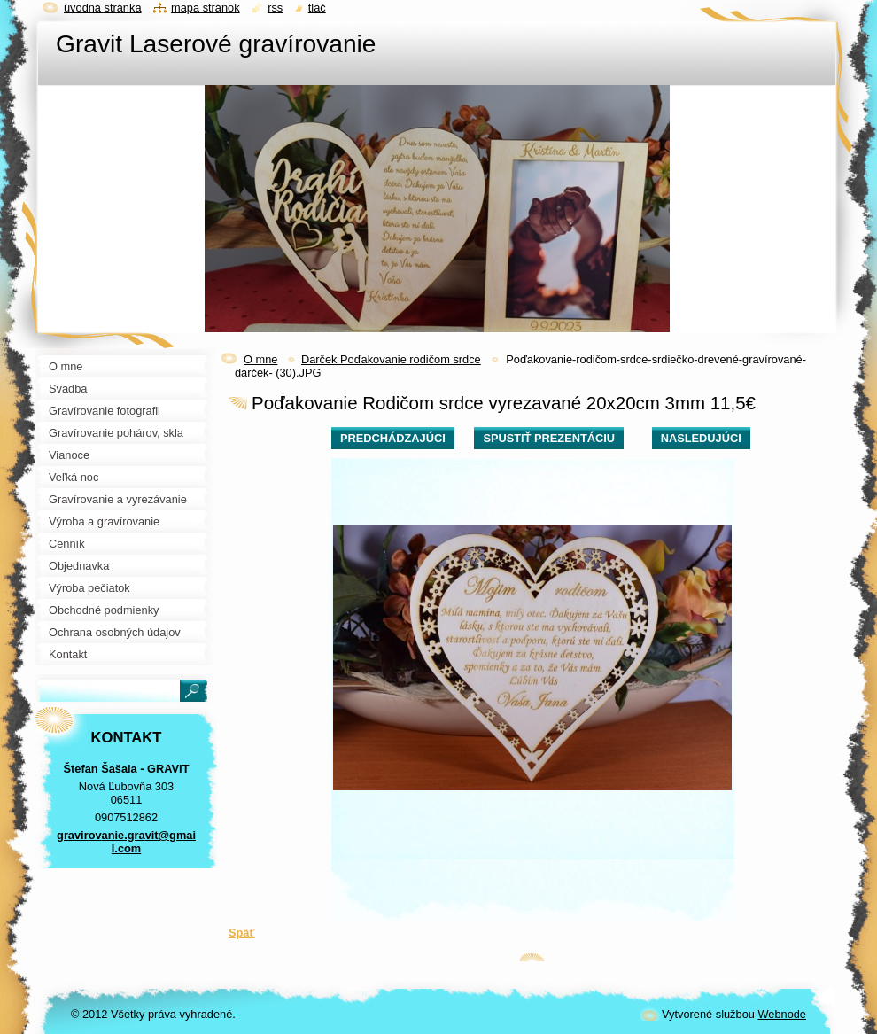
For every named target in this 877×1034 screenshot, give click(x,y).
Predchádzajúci (393, 438)
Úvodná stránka (103, 7)
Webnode (781, 1014)
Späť (242, 932)
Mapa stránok (205, 7)
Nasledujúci (701, 438)
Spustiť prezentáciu (549, 438)
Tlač (317, 7)
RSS (275, 7)
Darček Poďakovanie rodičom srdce (391, 359)
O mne (260, 359)
